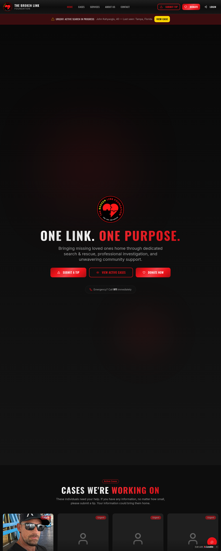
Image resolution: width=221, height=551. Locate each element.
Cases (81, 7)
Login (210, 7)
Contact (125, 7)
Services (95, 7)
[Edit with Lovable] (204, 547)
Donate (191, 7)
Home (70, 7)
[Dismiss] (217, 547)
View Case (162, 19)
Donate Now (153, 273)
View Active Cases (111, 273)
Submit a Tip (68, 273)
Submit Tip (169, 7)
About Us (110, 7)
